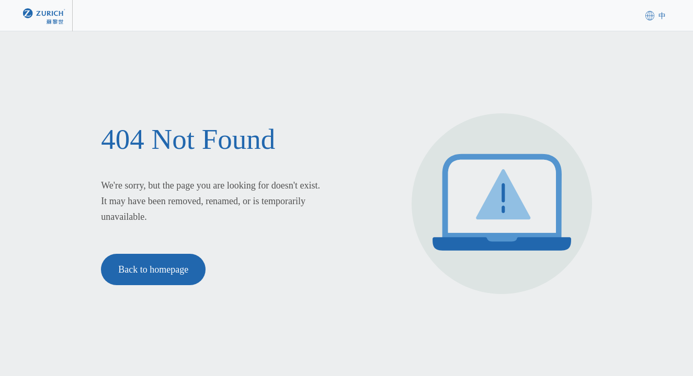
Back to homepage (153, 269)
